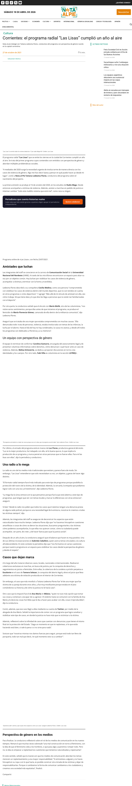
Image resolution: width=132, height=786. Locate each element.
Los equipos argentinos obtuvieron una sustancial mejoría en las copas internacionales (73, 746)
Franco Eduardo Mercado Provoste (42, 752)
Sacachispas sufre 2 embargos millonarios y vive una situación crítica (44, 744)
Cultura (8, 33)
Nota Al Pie (6, 752)
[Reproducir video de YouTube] (44, 199)
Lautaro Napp (65, 754)
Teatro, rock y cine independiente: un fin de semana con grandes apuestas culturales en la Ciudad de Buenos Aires (15, 710)
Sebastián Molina (14, 59)
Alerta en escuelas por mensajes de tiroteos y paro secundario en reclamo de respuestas (116, 87)
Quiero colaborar (73, 168)
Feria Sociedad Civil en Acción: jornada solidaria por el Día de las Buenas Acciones (14, 744)
